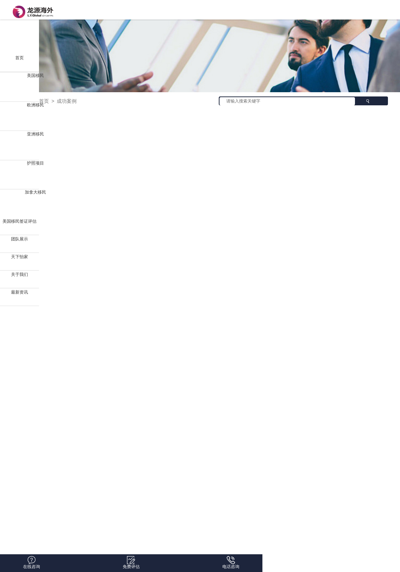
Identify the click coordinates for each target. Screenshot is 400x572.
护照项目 (35, 163)
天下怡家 (19, 256)
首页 (19, 57)
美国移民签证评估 (19, 221)
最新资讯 (19, 292)
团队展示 (19, 239)
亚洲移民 (35, 134)
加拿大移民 (35, 192)
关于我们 (19, 274)
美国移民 (35, 75)
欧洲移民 (35, 104)
